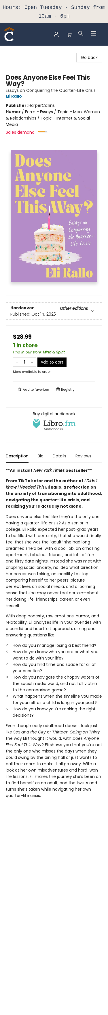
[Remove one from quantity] (16, 362)
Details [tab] (59, 456)
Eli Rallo (15, 96)
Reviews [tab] (83, 456)
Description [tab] (17, 456)
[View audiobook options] (54, 421)
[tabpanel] (54, 641)
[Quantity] (24, 362)
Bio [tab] (40, 456)
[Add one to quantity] (32, 362)
